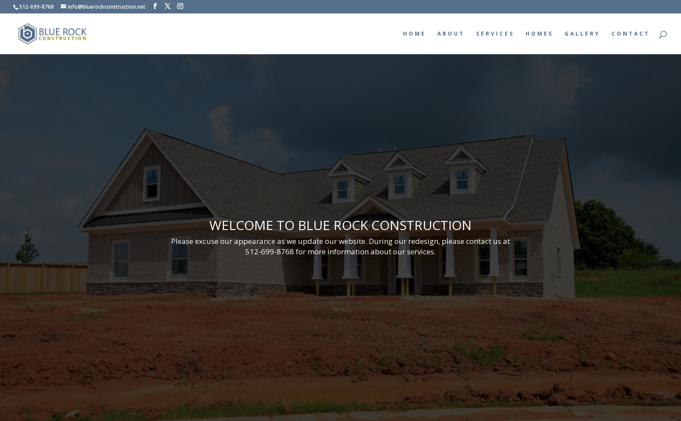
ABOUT (451, 34)
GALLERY (582, 34)
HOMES (539, 34)
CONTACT (631, 34)
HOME (414, 34)
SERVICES (495, 34)
